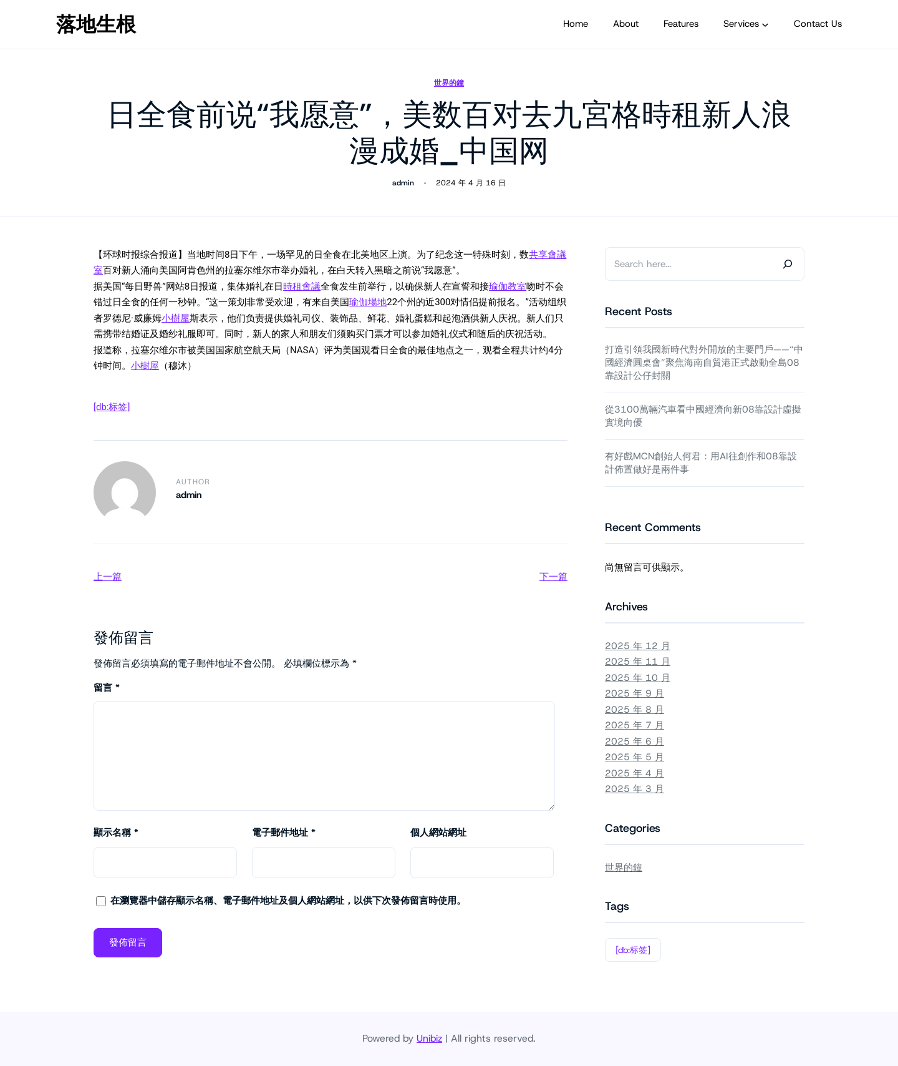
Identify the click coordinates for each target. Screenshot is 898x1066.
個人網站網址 (438, 832)
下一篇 (553, 576)
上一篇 (108, 576)
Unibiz (429, 1038)
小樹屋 (176, 318)
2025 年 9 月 (634, 693)
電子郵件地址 (284, 832)
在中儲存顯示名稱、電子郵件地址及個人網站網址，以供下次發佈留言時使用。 (288, 900)
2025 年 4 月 (634, 773)
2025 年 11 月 (637, 661)
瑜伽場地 (368, 302)
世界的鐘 (449, 83)
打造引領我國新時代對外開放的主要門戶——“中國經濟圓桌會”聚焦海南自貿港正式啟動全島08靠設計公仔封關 (704, 362)
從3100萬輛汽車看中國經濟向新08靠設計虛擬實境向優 (703, 416)
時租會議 (302, 286)
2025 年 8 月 (634, 709)
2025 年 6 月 (634, 741)
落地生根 (96, 24)
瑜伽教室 (507, 286)
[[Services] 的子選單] (765, 24)
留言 (107, 688)
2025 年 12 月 (637, 646)
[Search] (787, 264)
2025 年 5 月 (634, 757)
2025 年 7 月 (634, 725)
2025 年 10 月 (637, 678)
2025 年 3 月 (634, 789)
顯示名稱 (116, 832)
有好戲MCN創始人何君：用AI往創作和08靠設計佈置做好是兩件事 (701, 463)
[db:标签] (112, 407)
